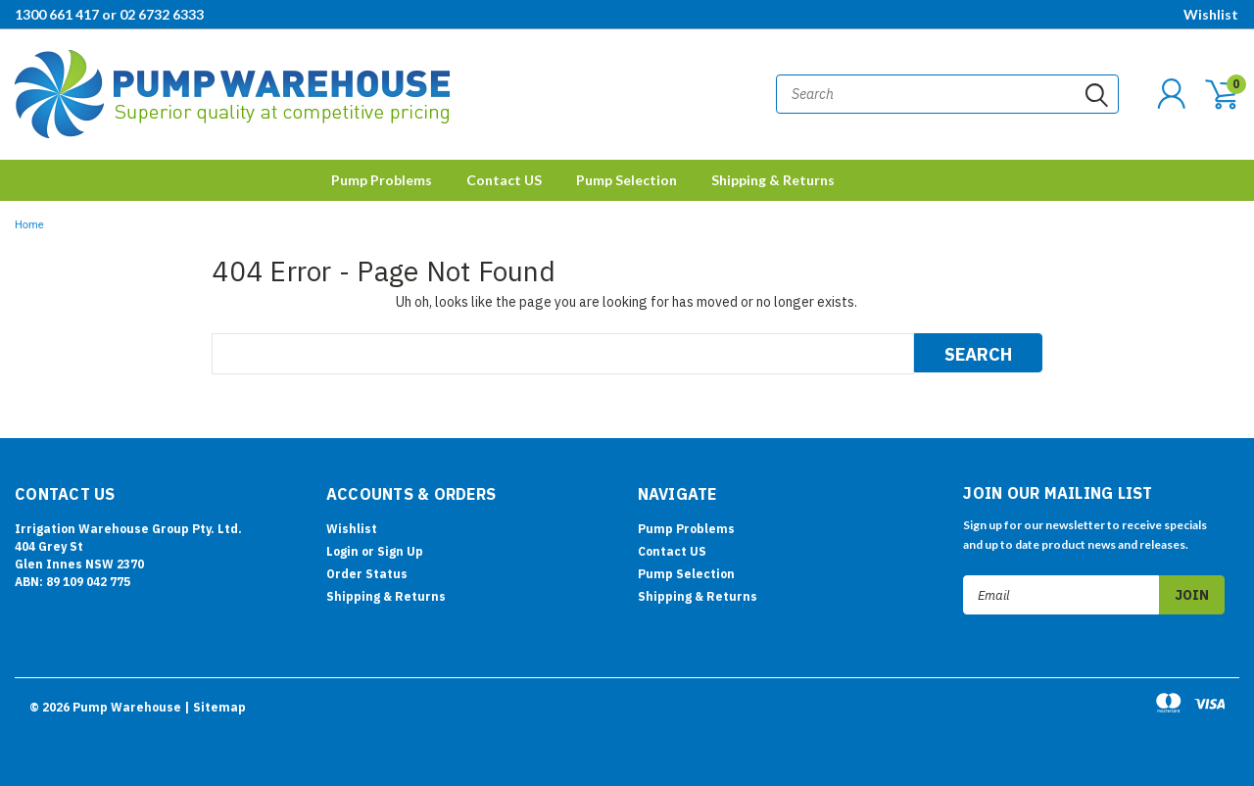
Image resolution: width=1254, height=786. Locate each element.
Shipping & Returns (773, 180)
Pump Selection (626, 180)
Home (29, 225)
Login (342, 551)
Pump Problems (381, 180)
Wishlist (1210, 14)
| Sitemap (215, 707)
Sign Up (400, 551)
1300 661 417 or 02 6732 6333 (109, 14)
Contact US (504, 180)
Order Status (367, 573)
